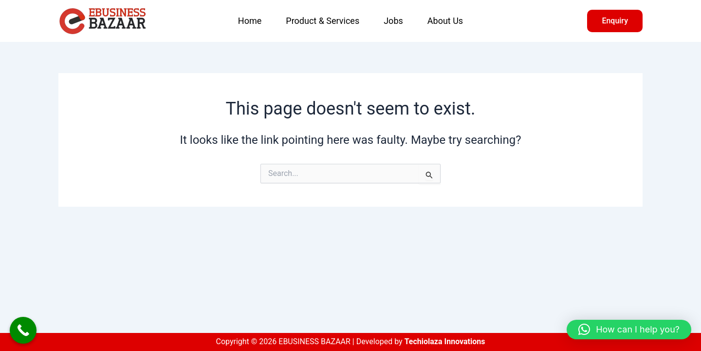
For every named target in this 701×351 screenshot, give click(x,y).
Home (249, 21)
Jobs (393, 21)
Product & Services (322, 21)
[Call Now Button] (23, 330)
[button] (615, 21)
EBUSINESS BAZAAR (174, 21)
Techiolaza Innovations (445, 341)
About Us (445, 21)
